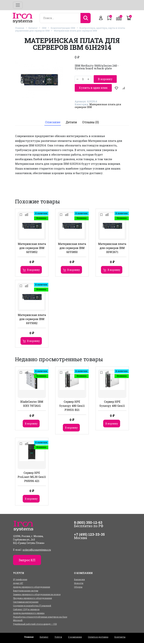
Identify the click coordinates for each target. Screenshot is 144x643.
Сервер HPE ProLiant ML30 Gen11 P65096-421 (32, 477)
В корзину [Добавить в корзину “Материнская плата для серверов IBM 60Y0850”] (73, 269)
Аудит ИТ (18, 583)
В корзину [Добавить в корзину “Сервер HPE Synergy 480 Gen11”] (111, 423)
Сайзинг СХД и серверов (26, 609)
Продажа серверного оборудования (32, 598)
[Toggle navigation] (18, 5)
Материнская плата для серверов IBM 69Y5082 (32, 319)
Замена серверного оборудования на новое (36, 594)
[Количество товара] (83, 79)
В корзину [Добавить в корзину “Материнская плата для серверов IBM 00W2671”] (114, 269)
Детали (71, 122)
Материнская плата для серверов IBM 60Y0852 (32, 248)
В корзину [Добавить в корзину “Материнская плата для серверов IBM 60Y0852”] (33, 269)
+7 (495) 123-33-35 (89, 534)
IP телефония (20, 579)
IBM (44, 28)
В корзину (105, 79)
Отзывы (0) (90, 122)
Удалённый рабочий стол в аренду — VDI (35, 624)
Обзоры (78, 587)
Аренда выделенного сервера (28, 613)
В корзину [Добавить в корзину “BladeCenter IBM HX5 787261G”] (31, 423)
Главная (19, 28)
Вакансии (79, 579)
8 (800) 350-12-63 (88, 522)
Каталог (33, 28)
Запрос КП (27, 560)
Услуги (58, 637)
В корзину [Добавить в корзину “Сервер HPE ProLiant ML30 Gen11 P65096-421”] (31, 498)
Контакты (119, 637)
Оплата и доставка (98, 637)
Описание (52, 122)
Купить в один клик (93, 87)
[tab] (52, 122)
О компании (75, 637)
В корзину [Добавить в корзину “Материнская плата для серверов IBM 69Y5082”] (33, 341)
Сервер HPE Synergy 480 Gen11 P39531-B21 (72, 406)
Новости (78, 583)
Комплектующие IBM (63, 28)
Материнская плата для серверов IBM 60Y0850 (72, 248)
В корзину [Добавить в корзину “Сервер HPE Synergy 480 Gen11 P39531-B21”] (71, 427)
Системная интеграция (25, 601)
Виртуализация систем (25, 590)
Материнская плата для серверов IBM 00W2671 (112, 248)
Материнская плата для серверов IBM (75, 30)
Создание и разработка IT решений (32, 605)
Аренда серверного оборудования (31, 587)
